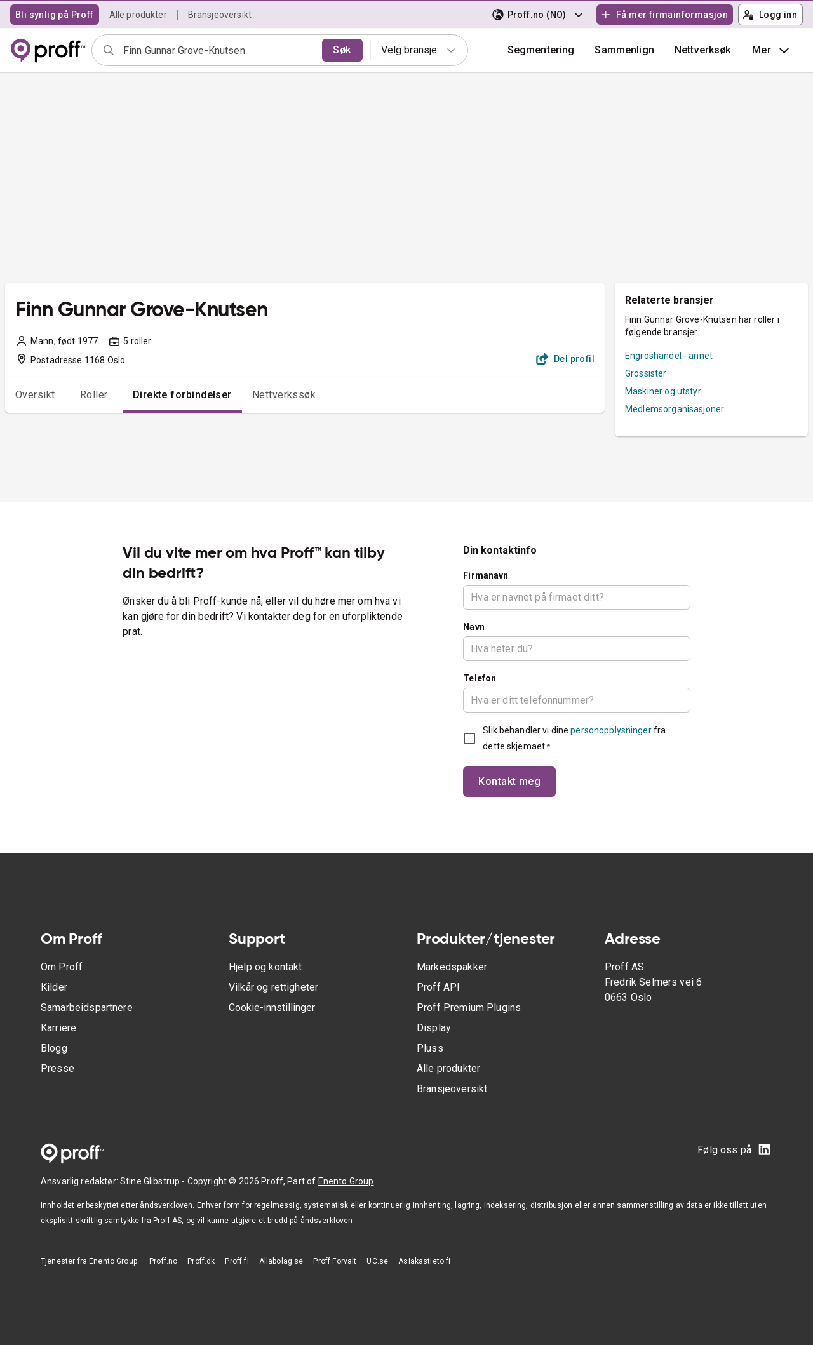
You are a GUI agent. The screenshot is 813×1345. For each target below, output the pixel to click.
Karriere (58, 1028)
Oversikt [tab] (35, 395)
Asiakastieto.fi (424, 1261)
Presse (57, 1068)
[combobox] (218, 50)
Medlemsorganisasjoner (674, 409)
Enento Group (346, 1181)
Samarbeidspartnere (87, 1007)
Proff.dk (201, 1261)
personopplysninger (610, 730)
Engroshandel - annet (669, 356)
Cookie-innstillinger (272, 1007)
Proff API (438, 987)
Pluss (430, 1048)
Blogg (54, 1048)
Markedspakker (452, 967)
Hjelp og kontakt (265, 967)
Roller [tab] (94, 395)
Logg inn (769, 15)
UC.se (377, 1261)
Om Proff (62, 967)
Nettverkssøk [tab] (284, 395)
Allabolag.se (281, 1261)
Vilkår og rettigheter (273, 987)
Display (434, 1028)
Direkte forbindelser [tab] (182, 395)
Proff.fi (236, 1261)
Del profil (565, 359)
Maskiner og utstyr (663, 391)
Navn (474, 627)
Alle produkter (138, 15)
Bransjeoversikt (220, 15)
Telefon (479, 678)
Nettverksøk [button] (703, 50)
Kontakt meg (509, 781)
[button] (624, 50)
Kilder (54, 987)
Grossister (646, 373)
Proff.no (163, 1261)
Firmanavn (485, 575)
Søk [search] (342, 50)
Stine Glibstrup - (153, 1181)
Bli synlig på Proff (54, 15)
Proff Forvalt (334, 1261)
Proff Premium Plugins (469, 1007)
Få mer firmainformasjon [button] (664, 15)
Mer (772, 50)
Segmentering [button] (541, 50)
